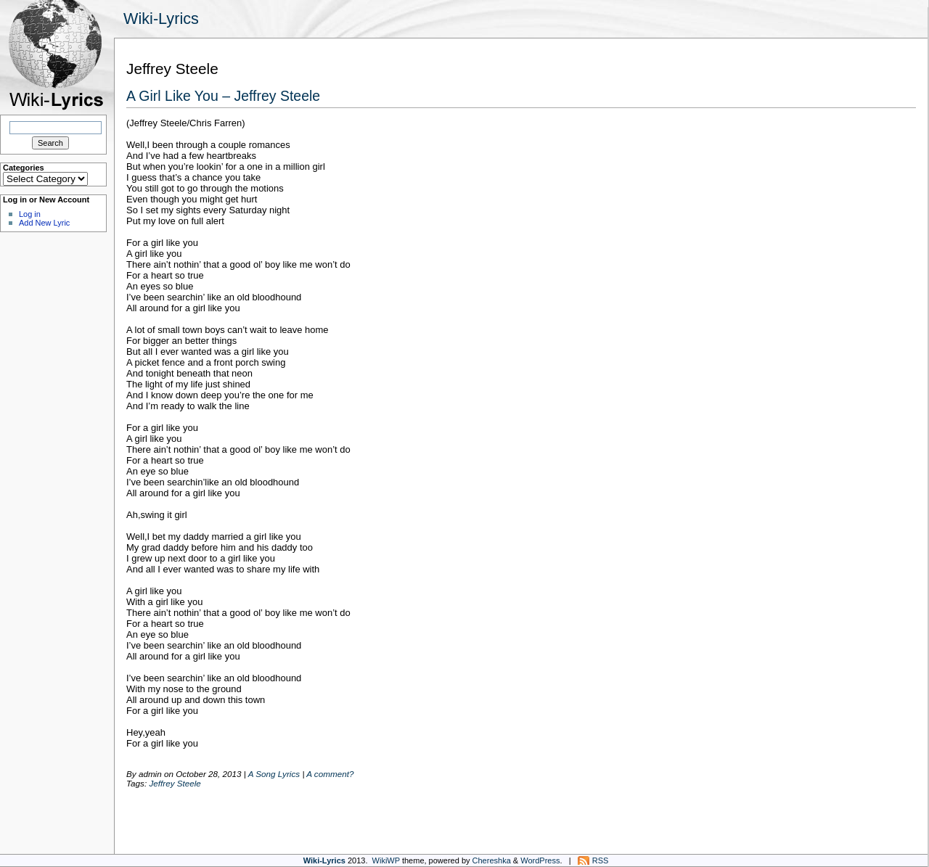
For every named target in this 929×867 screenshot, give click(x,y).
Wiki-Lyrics (161, 18)
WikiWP (386, 860)
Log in (30, 214)
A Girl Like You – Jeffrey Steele (223, 96)
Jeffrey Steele (174, 783)
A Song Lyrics (274, 773)
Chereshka (491, 860)
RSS (600, 860)
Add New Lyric (44, 222)
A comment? (329, 773)
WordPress (540, 860)
